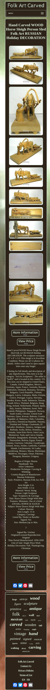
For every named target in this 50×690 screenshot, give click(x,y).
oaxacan (38, 639)
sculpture (30, 603)
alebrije (23, 599)
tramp (31, 643)
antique (35, 608)
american (26, 651)
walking (15, 648)
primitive (15, 609)
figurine (15, 643)
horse (39, 620)
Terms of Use (26, 675)
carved (16, 624)
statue (23, 642)
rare (26, 620)
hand (33, 633)
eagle (34, 629)
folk (16, 614)
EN (23, 679)
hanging (26, 629)
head (25, 610)
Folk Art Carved (26, 661)
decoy (24, 648)
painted (15, 639)
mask (33, 620)
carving (35, 647)
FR (28, 679)
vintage (20, 633)
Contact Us (26, 666)
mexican (17, 619)
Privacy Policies (26, 670)
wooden (30, 625)
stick (37, 643)
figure (17, 604)
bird (38, 616)
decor (24, 616)
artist (18, 629)
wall (31, 615)
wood (35, 598)
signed (27, 639)
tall (40, 625)
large (14, 599)
